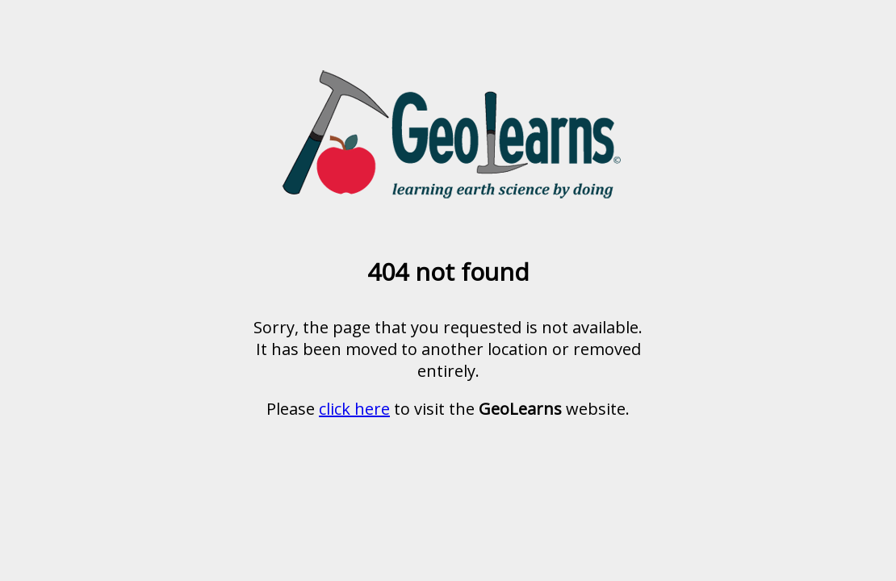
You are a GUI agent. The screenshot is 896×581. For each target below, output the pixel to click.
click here (354, 409)
